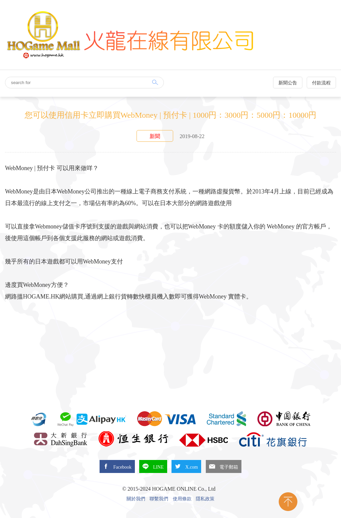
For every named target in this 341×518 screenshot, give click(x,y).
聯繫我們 (159, 499)
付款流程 (321, 82)
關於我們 (136, 499)
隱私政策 (205, 499)
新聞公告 (287, 82)
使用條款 (182, 499)
